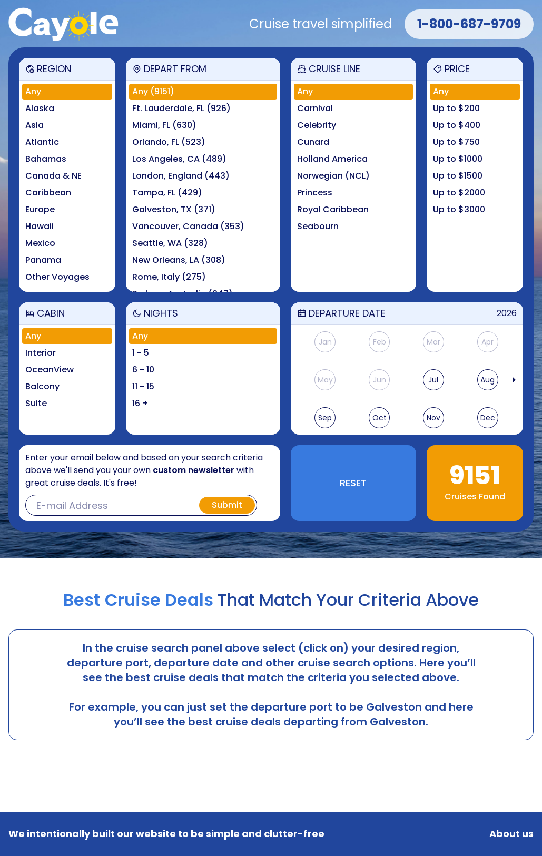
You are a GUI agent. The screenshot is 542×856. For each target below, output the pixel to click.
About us (511, 834)
